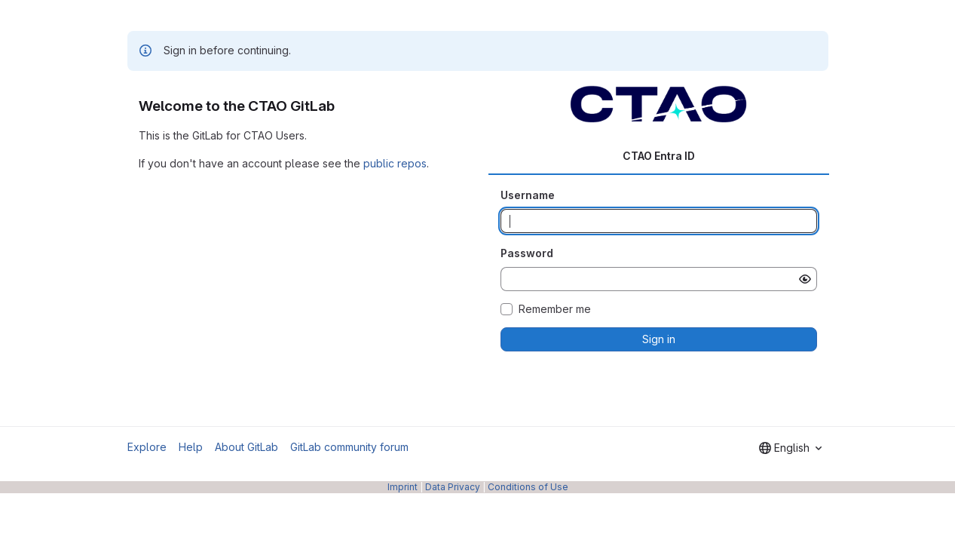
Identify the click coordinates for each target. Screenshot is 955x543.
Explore (147, 446)
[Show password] (805, 279)
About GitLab (246, 446)
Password (526, 253)
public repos (395, 163)
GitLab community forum (349, 446)
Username (527, 195)
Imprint (402, 486)
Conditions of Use (528, 486)
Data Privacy (452, 486)
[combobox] (790, 448)
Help (191, 446)
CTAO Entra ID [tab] (659, 155)
